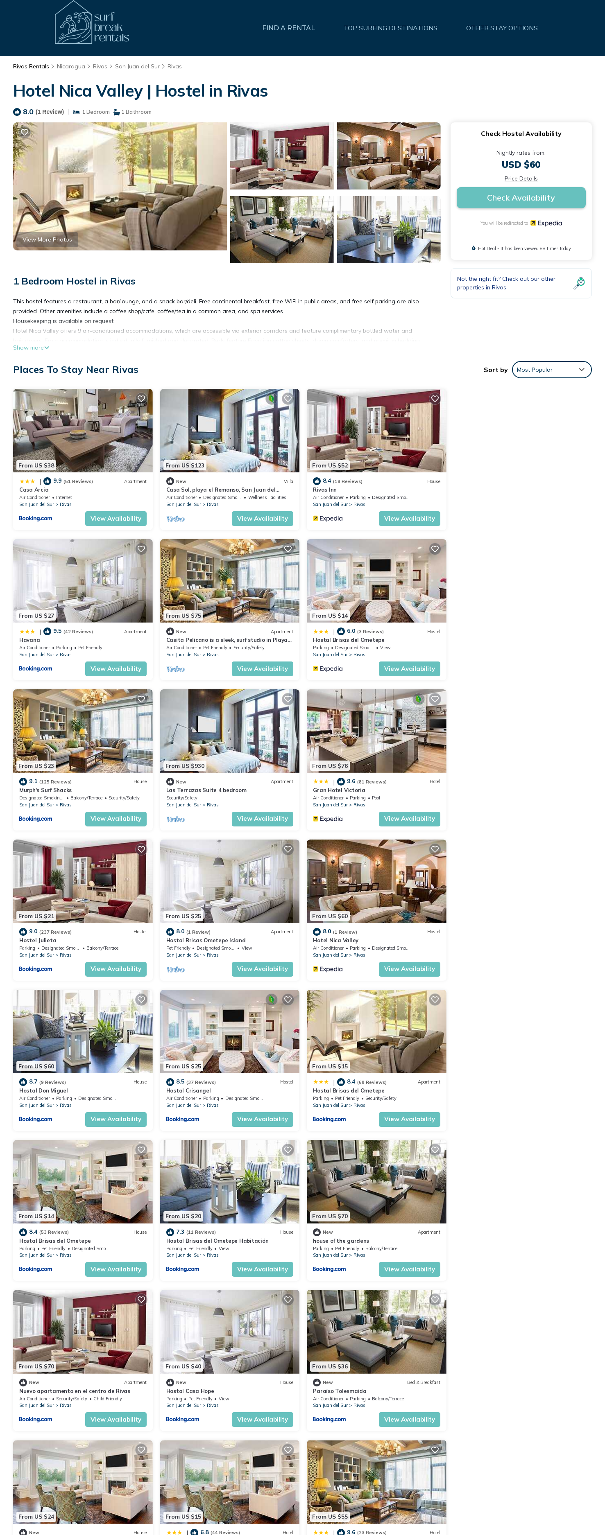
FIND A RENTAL (289, 28)
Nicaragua (71, 66)
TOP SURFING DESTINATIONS (391, 28)
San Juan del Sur (137, 66)
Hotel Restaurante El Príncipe (352, 1239)
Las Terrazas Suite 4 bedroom (499, 639)
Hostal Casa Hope (483, 1089)
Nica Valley (473, 1239)
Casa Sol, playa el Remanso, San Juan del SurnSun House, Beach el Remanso (417, 1419)
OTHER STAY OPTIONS (502, 28)
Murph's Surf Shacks (339, 639)
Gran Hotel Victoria (45, 789)
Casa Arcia (33, 489)
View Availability (115, 518)
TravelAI (536, 1502)
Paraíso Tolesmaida (46, 1239)
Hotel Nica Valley (481, 789)
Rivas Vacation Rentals (55, 1406)
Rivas (100, 66)
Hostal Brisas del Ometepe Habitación (70, 1089)
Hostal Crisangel (188, 939)
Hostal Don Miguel (43, 939)
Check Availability (521, 197)
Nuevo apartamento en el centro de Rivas (368, 1089)
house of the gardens (194, 1089)
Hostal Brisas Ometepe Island (352, 789)
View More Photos (47, 239)
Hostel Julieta (184, 789)
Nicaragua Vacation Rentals (62, 1432)
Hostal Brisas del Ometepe (202, 639)
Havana (469, 489)
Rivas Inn (324, 489)
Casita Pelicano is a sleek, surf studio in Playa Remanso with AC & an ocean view (423, 1458)
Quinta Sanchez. (187, 1239)
